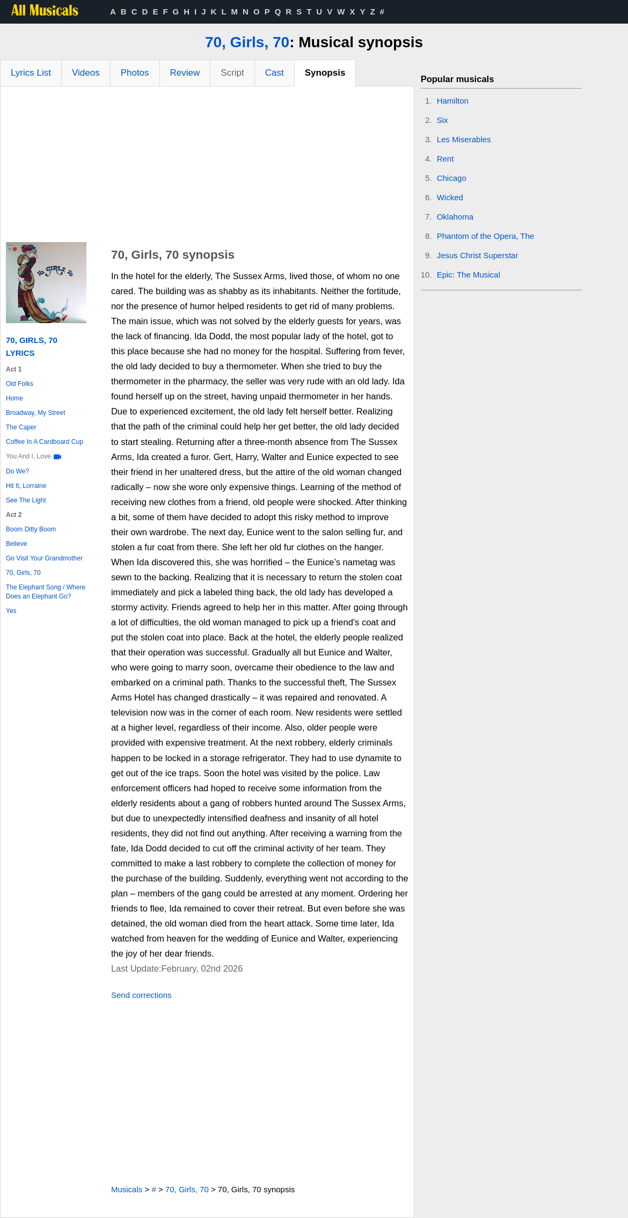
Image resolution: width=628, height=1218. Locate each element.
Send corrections (141, 995)
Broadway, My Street (35, 413)
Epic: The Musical (468, 274)
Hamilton (453, 100)
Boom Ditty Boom (31, 529)
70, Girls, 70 (247, 42)
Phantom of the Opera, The (486, 235)
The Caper (21, 427)
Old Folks (19, 384)
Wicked (450, 197)
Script (232, 73)
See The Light (26, 500)
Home (14, 398)
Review (185, 73)
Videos (86, 73)
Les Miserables (464, 139)
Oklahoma (455, 216)
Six (442, 120)
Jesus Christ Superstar (478, 255)
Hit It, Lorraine (26, 486)
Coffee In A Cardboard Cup (44, 442)
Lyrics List (31, 73)
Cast (274, 73)
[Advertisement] (207, 167)
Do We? (17, 471)
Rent (445, 158)
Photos (135, 73)
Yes (11, 611)
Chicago (451, 178)
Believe (16, 544)
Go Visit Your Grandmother (44, 558)
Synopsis (325, 73)
